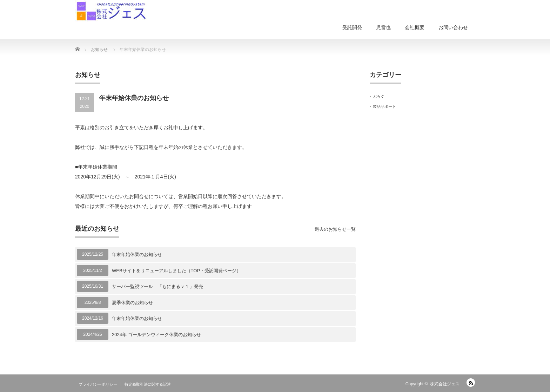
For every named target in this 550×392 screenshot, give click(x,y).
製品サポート (384, 106)
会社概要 (414, 27)
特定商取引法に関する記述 (148, 384)
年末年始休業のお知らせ (137, 254)
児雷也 (383, 27)
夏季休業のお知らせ (132, 302)
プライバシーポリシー (98, 384)
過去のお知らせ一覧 (335, 229)
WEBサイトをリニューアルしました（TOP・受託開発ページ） (176, 270)
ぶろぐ (378, 96)
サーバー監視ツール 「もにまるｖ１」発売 (157, 286)
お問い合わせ (453, 27)
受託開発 (352, 27)
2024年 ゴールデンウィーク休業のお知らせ (156, 334)
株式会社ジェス (445, 383)
